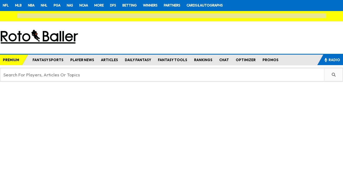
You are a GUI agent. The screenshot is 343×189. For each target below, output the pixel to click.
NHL (44, 5)
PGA (56, 5)
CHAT (224, 60)
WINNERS (150, 5)
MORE (99, 5)
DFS (113, 5)
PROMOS (270, 60)
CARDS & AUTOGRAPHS (204, 5)
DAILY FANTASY (138, 60)
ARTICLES (109, 60)
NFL (6, 5)
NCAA (83, 5)
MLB (18, 5)
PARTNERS (172, 5)
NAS (70, 5)
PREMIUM (11, 60)
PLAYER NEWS (82, 60)
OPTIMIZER (246, 60)
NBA (31, 5)
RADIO (332, 60)
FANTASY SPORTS (48, 60)
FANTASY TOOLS (172, 60)
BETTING (129, 5)
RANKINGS (203, 60)
